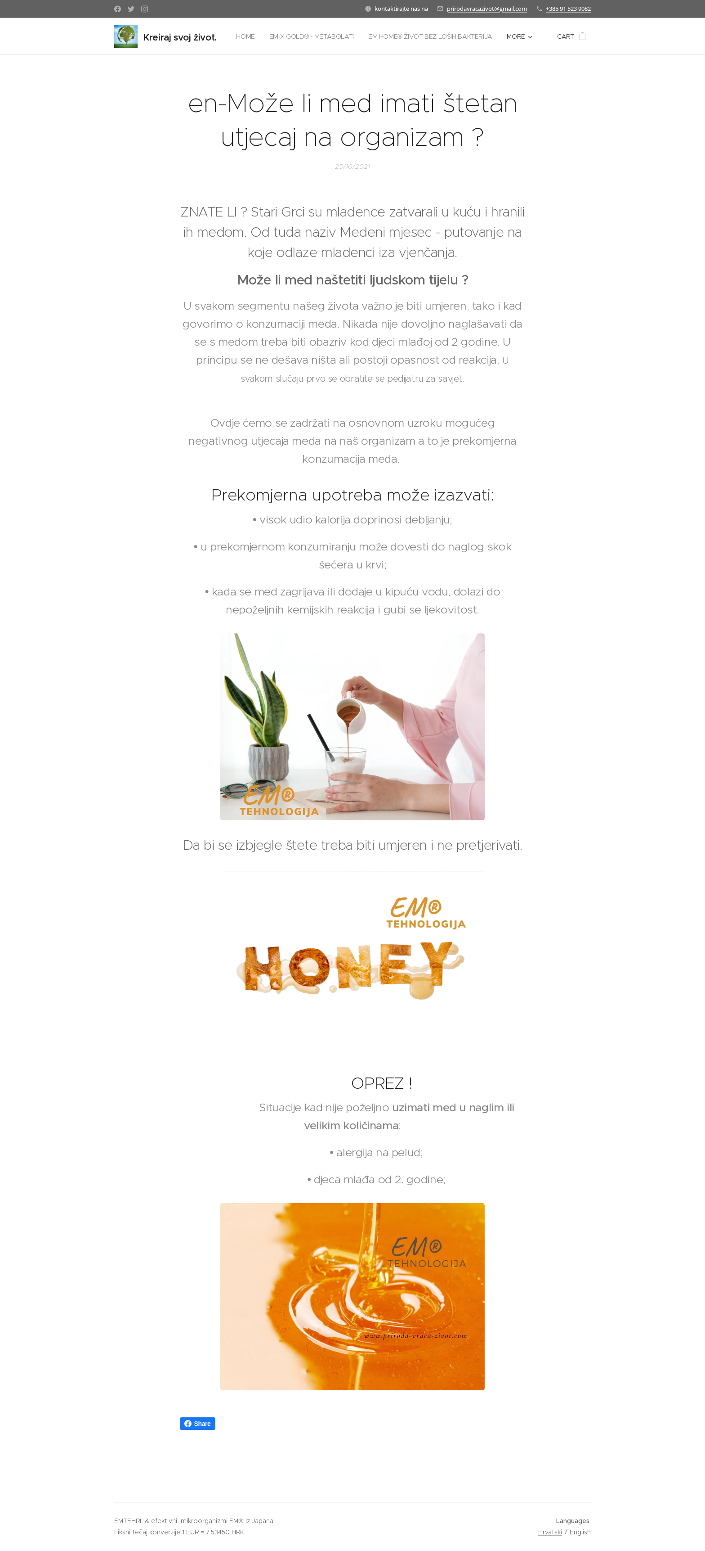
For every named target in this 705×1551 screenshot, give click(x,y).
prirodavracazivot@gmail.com (487, 9)
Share (197, 1423)
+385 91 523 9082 (568, 9)
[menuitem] (385, 36)
